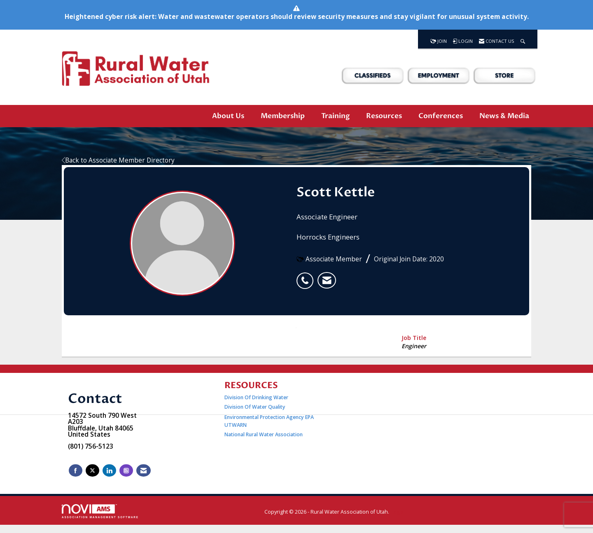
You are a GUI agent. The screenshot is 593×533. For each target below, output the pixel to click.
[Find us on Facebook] (75, 470)
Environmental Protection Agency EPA (269, 417)
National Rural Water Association (263, 434)
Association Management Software (100, 511)
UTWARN (235, 424)
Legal (397, 511)
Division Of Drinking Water (256, 397)
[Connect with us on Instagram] (126, 470)
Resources (384, 116)
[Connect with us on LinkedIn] (109, 470)
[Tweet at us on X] (92, 470)
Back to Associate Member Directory (118, 160)
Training (335, 116)
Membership (283, 116)
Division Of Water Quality (254, 406)
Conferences (440, 116)
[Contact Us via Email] (143, 470)
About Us (228, 116)
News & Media (504, 116)
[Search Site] (523, 39)
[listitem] (307, 276)
